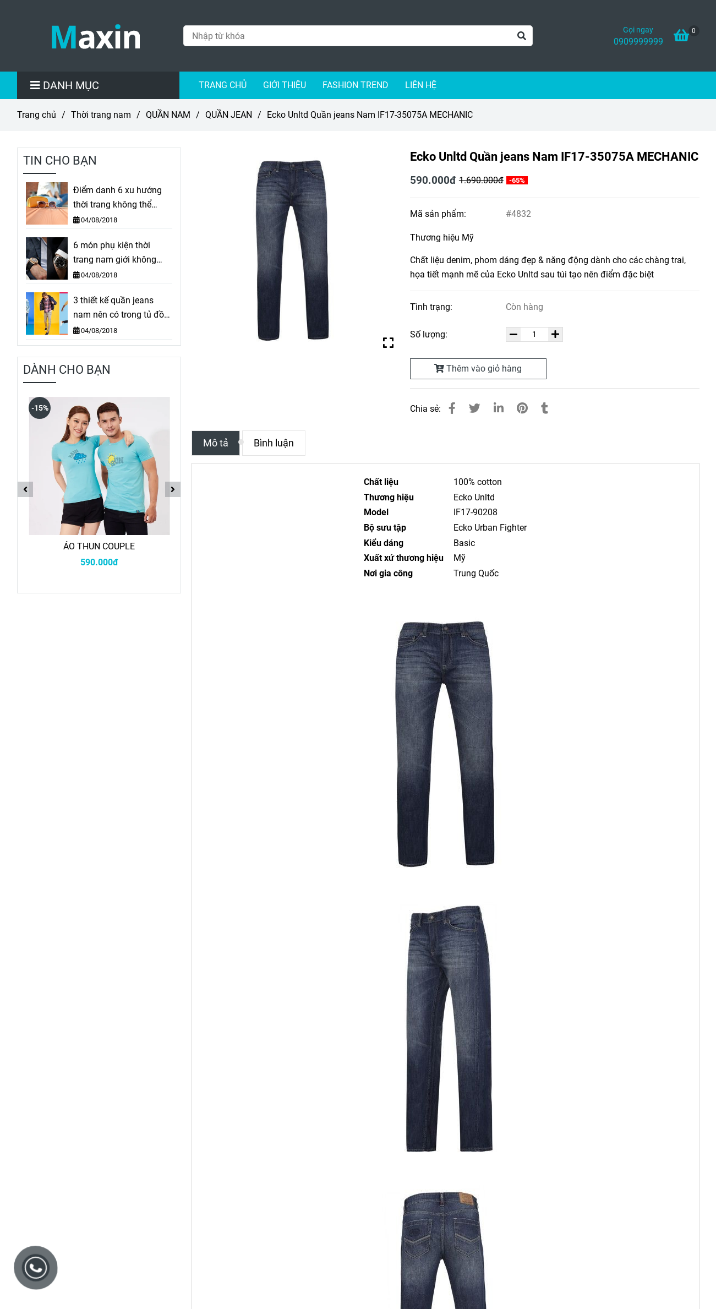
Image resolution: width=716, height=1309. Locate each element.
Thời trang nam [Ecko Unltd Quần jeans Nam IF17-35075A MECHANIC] (101, 115)
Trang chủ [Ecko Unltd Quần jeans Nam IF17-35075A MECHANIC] (36, 115)
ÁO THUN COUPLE (99, 546)
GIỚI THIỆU (284, 85)
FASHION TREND (356, 85)
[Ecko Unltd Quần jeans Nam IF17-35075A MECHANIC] (96, 35)
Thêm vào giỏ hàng (478, 368)
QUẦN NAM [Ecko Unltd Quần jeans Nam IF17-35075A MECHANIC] (168, 115)
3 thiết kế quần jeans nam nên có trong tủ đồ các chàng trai (118, 308)
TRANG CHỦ (223, 85)
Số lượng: (430, 334)
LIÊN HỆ (420, 85)
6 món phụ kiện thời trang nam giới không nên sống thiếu (114, 253)
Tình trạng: (432, 307)
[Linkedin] (498, 408)
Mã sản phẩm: (439, 214)
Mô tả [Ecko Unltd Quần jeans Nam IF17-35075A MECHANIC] (215, 443)
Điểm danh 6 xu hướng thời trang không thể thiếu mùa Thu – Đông (117, 198)
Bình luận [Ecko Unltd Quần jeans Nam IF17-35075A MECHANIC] (274, 443)
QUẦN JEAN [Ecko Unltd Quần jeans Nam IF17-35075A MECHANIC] (228, 115)
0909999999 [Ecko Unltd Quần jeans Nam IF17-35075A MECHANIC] (638, 41)
